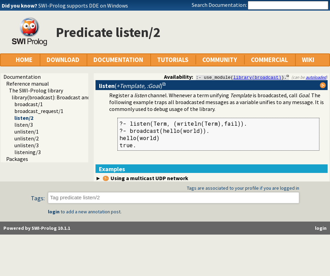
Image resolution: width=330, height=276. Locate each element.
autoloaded (316, 77)
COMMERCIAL (269, 60)
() (130, 86)
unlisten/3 (26, 145)
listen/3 (23, 124)
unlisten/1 (26, 131)
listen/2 (23, 117)
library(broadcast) (257, 77)
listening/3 (27, 152)
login (54, 212)
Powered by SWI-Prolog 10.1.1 (36, 228)
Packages (17, 158)
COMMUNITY (219, 60)
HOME (24, 60)
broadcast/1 (28, 104)
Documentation (22, 76)
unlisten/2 (26, 138)
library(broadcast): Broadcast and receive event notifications (83, 97)
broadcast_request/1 (38, 111)
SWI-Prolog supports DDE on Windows (83, 5)
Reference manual (27, 83)
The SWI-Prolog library (36, 90)
